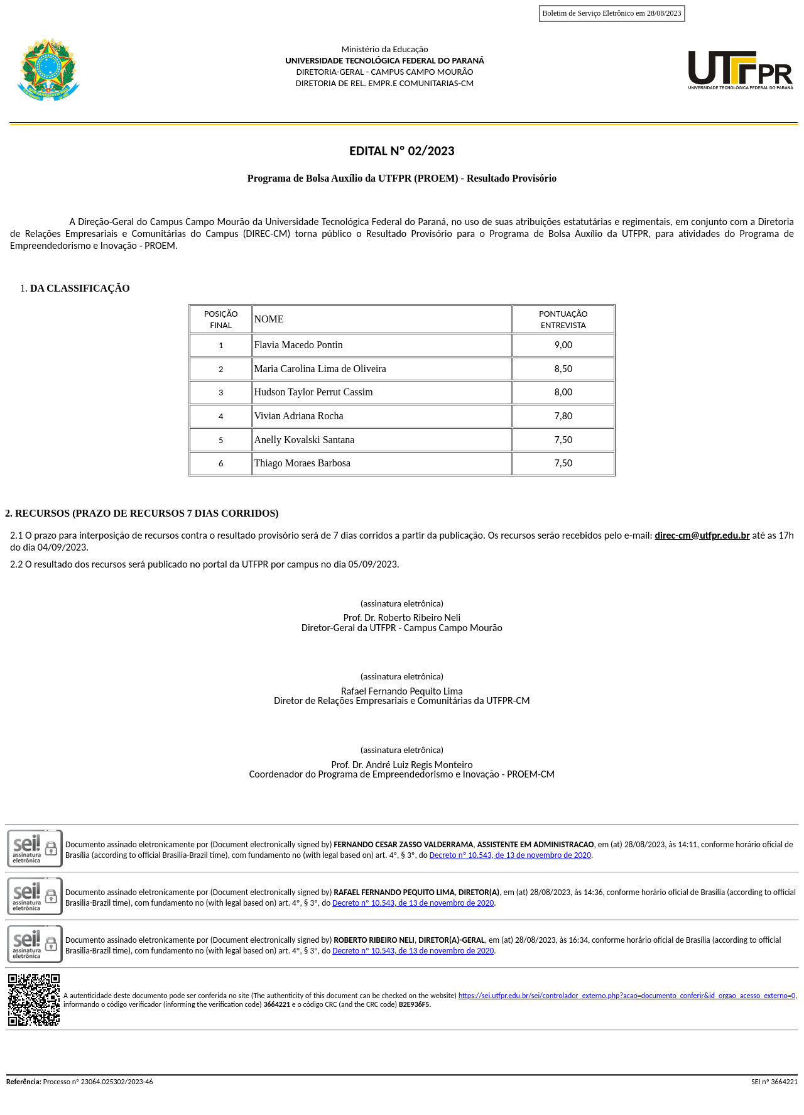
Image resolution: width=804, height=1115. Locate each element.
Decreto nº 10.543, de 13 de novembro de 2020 (510, 855)
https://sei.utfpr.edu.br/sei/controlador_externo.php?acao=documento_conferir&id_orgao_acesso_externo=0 (627, 995)
